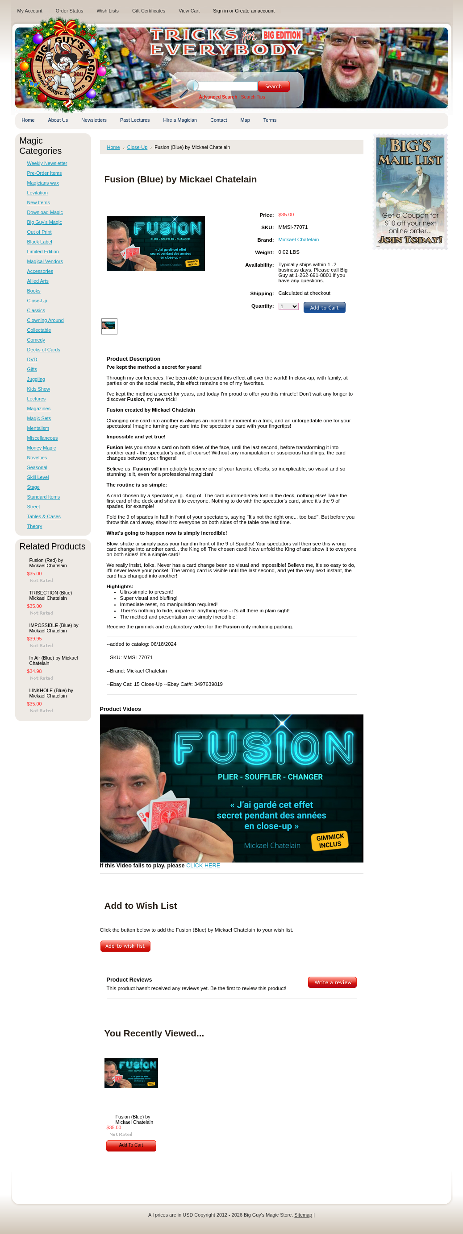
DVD (32, 359)
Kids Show (38, 389)
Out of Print (39, 232)
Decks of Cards (43, 349)
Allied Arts (38, 281)
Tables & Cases (44, 516)
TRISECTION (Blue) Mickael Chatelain (50, 595)
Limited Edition (43, 251)
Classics (36, 310)
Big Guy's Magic (44, 222)
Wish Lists (107, 10)
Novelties (37, 457)
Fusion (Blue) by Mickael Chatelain (135, 1119)
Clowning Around (45, 320)
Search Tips (253, 97)
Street (33, 506)
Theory (34, 526)
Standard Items (43, 496)
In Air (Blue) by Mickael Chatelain (53, 660)
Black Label (39, 241)
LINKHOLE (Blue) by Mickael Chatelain (51, 693)
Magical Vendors (45, 261)
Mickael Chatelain (299, 239)
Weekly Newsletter (47, 163)
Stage (33, 487)
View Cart (189, 10)
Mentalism (38, 428)
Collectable (39, 330)
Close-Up (37, 300)
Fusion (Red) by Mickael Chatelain (48, 562)
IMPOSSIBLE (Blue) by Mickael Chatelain (54, 628)
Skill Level (38, 477)
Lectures (36, 398)
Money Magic (41, 447)
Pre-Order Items (44, 173)
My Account (29, 10)
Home (113, 147)
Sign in (220, 10)
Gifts (32, 369)
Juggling (36, 379)
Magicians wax (43, 183)
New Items (38, 202)
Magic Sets (39, 418)
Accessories (40, 271)
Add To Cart (131, 1145)
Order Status (69, 10)
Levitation (37, 192)
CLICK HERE (203, 866)
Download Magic (45, 212)
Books (34, 290)
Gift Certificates (148, 10)
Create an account (255, 10)
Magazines (39, 408)
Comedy (36, 340)
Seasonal (37, 467)
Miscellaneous (42, 438)
